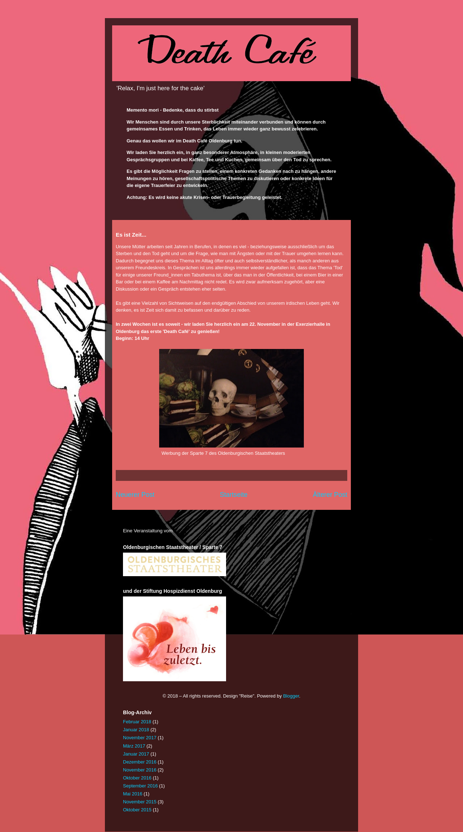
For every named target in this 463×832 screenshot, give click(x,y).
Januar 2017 (136, 754)
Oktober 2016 (137, 778)
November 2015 (140, 801)
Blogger (291, 696)
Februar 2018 (137, 721)
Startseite (234, 494)
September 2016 (140, 786)
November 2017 (140, 737)
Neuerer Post (135, 494)
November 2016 (140, 770)
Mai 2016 (132, 793)
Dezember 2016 (140, 762)
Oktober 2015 (137, 809)
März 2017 (134, 746)
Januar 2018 (136, 729)
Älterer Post (330, 494)
